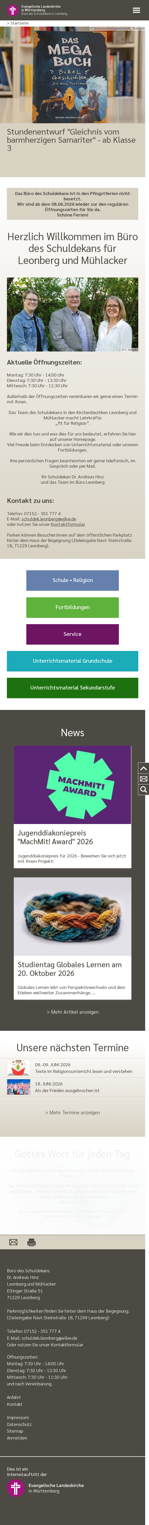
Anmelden (17, 1438)
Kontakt (14, 1404)
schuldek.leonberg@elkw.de (48, 519)
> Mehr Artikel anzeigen (73, 1011)
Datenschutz (19, 1424)
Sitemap (15, 1431)
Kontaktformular (68, 524)
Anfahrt (14, 1397)
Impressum (18, 1417)
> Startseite (18, 23)
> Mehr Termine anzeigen (72, 1112)
